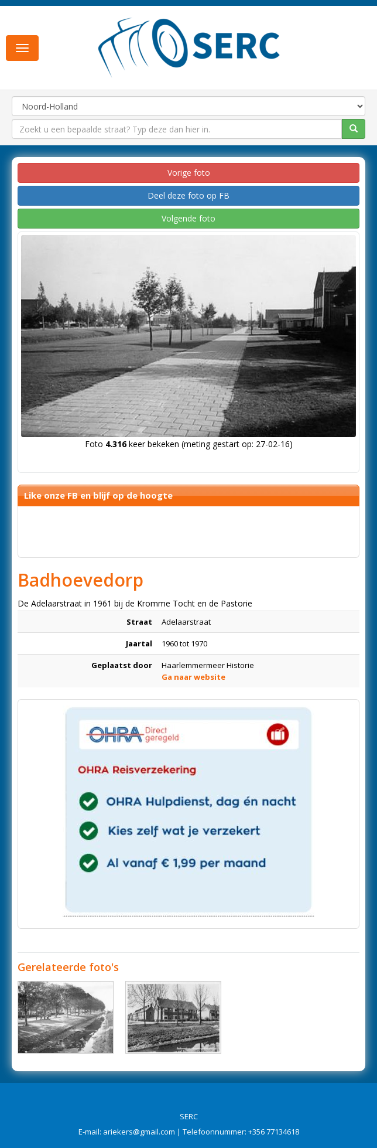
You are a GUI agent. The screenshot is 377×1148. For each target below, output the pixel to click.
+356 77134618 (273, 1131)
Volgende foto (188, 218)
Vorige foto (188, 172)
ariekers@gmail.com (139, 1131)
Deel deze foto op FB (188, 195)
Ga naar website (193, 677)
